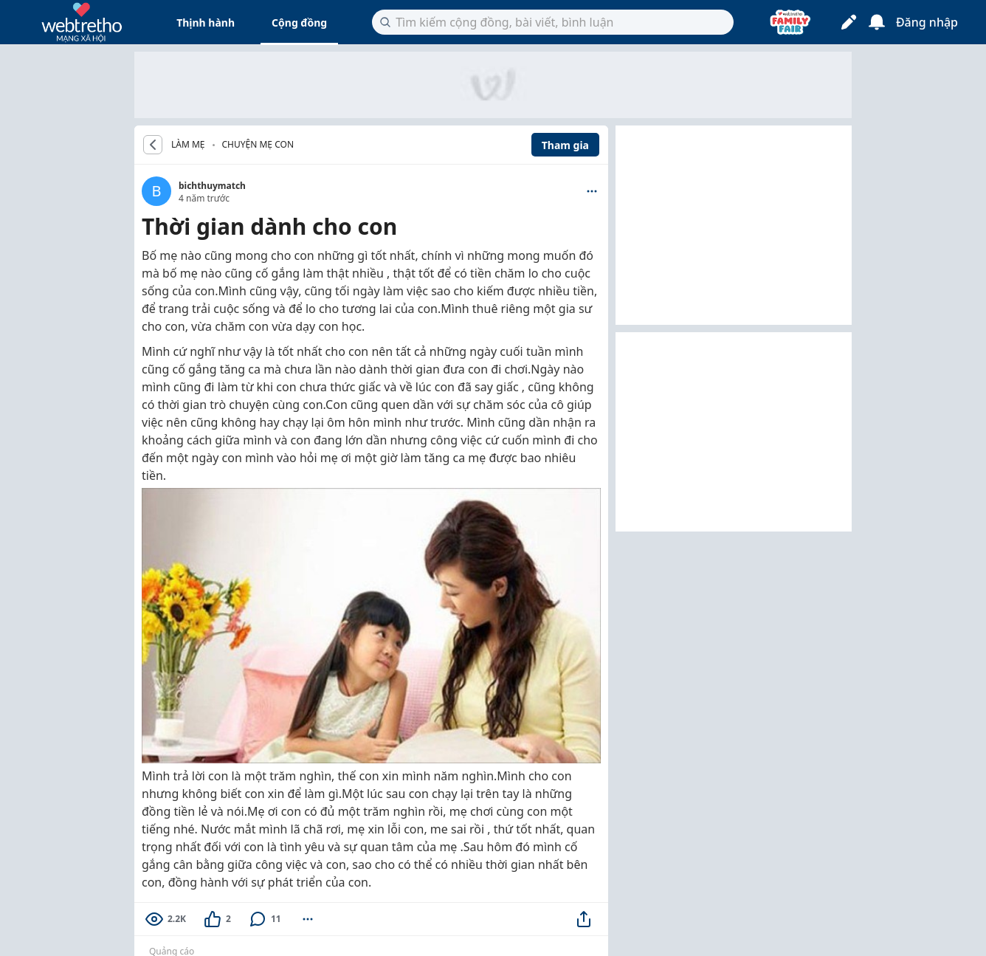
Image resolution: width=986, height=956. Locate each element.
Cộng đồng (299, 23)
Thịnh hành (205, 23)
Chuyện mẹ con (258, 144)
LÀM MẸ (188, 145)
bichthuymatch (212, 185)
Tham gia (565, 145)
